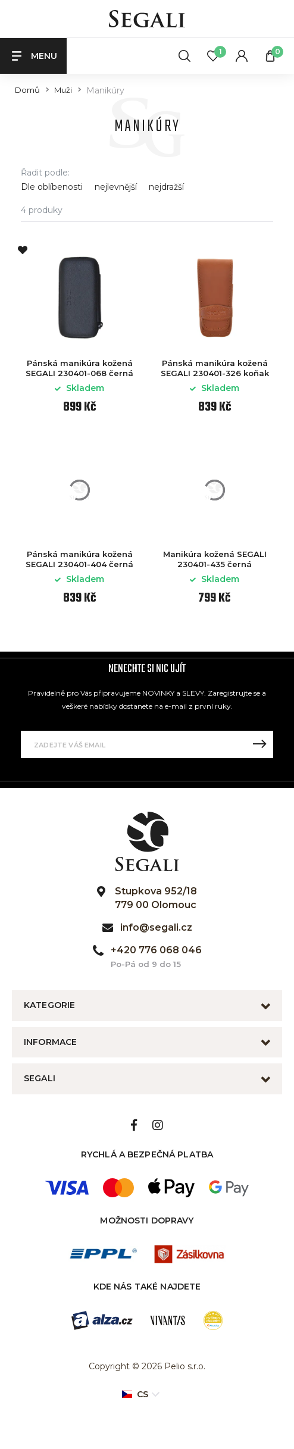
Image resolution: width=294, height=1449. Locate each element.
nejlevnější (116, 187)
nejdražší (166, 187)
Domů (27, 90)
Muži (63, 90)
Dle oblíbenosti (52, 187)
